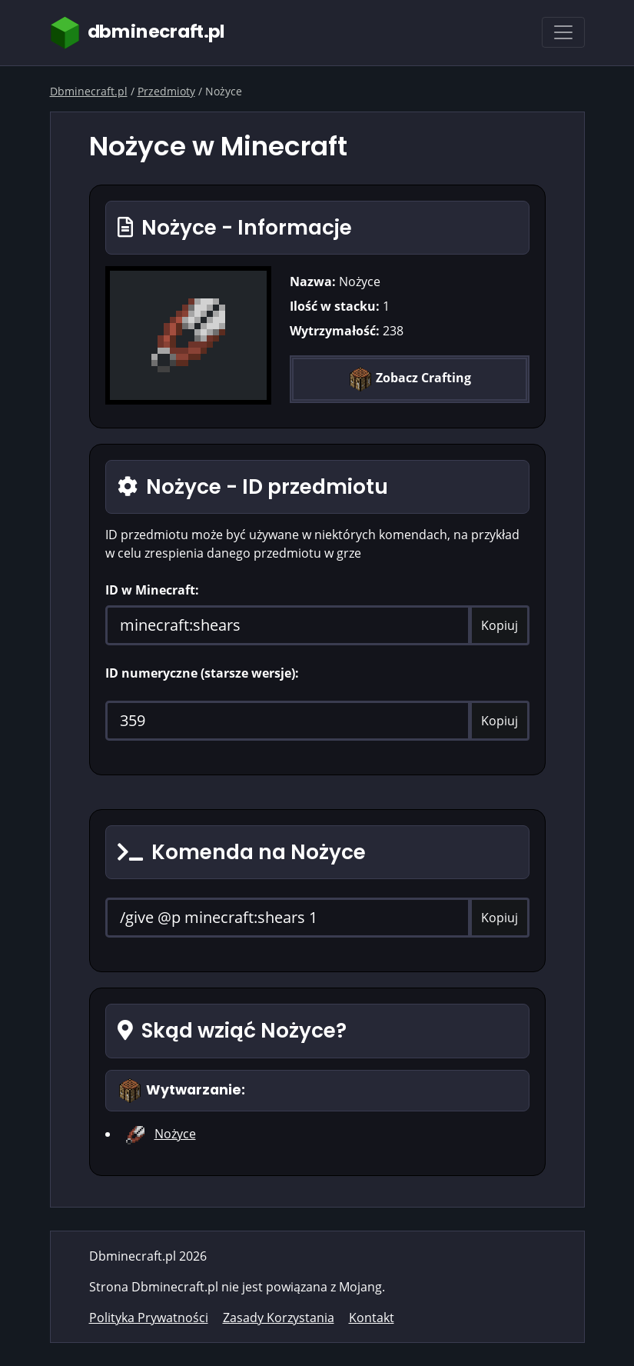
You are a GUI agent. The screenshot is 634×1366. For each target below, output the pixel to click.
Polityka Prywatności (148, 1317)
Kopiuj (499, 625)
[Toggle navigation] (563, 32)
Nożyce (175, 1133)
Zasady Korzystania (278, 1317)
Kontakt (371, 1317)
